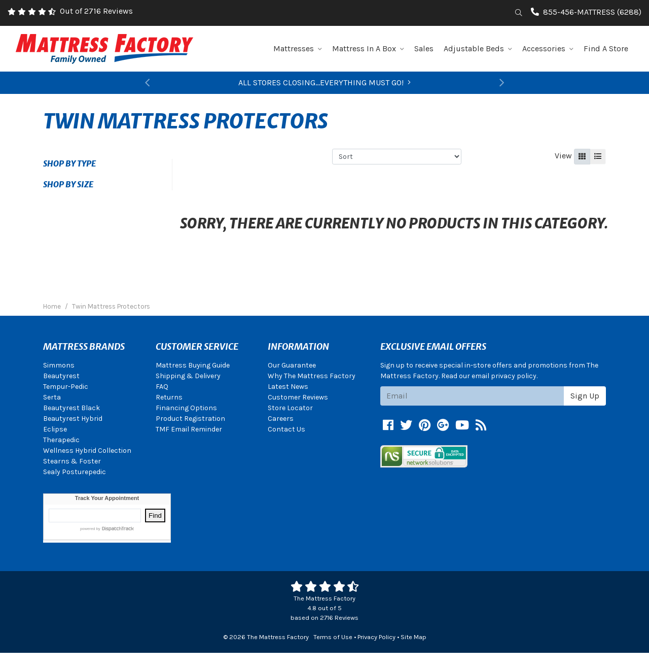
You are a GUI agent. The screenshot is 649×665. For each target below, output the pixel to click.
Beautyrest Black (71, 408)
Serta (52, 397)
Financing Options (186, 408)
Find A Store (606, 48)
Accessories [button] (547, 48)
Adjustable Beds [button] (478, 48)
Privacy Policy (376, 637)
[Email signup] (472, 396)
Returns (169, 397)
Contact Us (286, 429)
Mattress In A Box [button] (368, 48)
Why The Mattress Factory (311, 376)
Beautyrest (61, 376)
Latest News (288, 386)
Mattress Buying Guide (193, 365)
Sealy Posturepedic (74, 472)
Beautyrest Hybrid (72, 418)
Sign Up (584, 396)
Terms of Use (332, 637)
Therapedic (61, 440)
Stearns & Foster (72, 461)
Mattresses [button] (297, 48)
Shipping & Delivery (188, 376)
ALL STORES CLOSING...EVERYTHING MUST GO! (324, 82)
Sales (424, 48)
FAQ (162, 386)
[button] (147, 83)
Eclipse (55, 429)
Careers (281, 418)
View (563, 155)
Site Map (413, 637)
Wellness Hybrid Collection (87, 450)
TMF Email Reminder (189, 429)
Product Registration (190, 418)
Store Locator (290, 408)
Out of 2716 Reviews (96, 11)
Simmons (59, 365)
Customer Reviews (298, 397)
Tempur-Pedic (65, 386)
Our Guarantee (292, 365)
